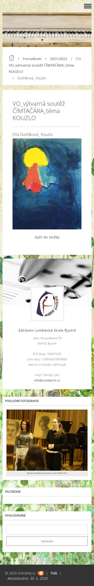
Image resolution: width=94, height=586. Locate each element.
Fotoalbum (32, 58)
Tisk (53, 573)
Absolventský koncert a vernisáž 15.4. (47, 473)
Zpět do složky (47, 237)
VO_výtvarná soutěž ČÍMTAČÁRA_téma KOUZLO (41, 68)
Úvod (11, 58)
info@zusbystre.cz (47, 380)
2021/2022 (58, 58)
